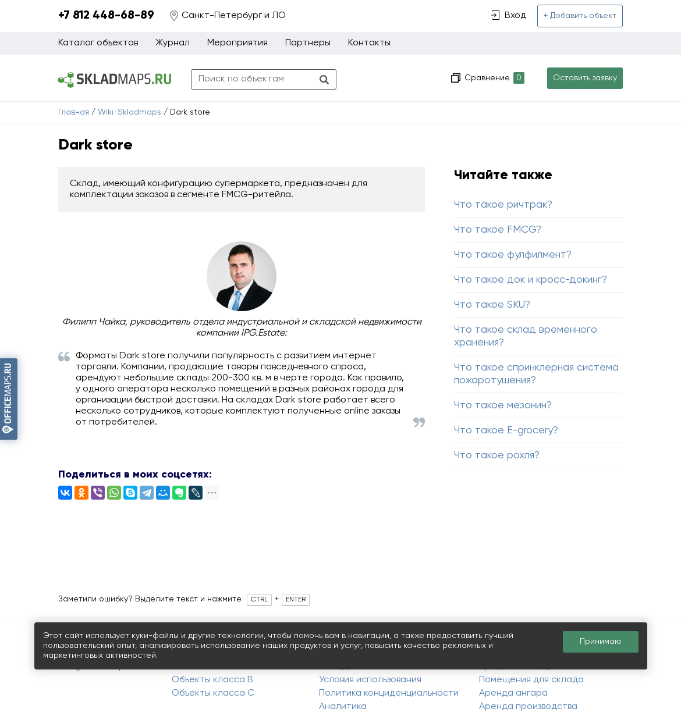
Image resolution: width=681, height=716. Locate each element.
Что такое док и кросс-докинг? (530, 280)
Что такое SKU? (492, 305)
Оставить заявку (585, 78)
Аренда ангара (513, 693)
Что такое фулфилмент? (513, 255)
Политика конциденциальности (389, 693)
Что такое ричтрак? (503, 205)
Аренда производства (528, 706)
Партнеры (308, 43)
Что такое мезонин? (503, 405)
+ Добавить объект (580, 16)
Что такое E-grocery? (506, 430)
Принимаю (601, 641)
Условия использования (370, 680)
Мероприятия (237, 43)
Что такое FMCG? (497, 230)
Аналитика (343, 706)
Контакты (369, 43)
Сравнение (493, 78)
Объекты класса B (212, 680)
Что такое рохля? (497, 455)
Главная (73, 112)
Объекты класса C (213, 693)
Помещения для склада (531, 680)
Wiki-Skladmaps (129, 112)
